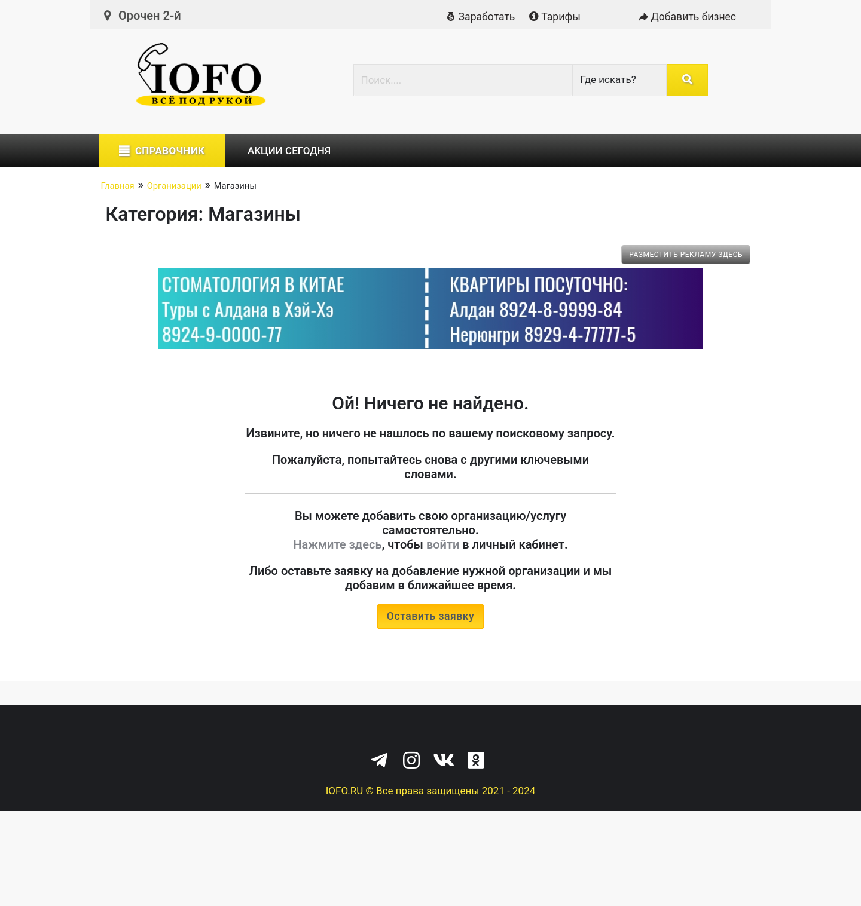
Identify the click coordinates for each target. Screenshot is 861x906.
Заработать (479, 17)
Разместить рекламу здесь (686, 254)
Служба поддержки (518, 730)
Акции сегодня (289, 151)
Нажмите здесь (337, 544)
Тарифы (554, 17)
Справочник (169, 151)
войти (442, 544)
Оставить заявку (430, 616)
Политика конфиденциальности (385, 730)
